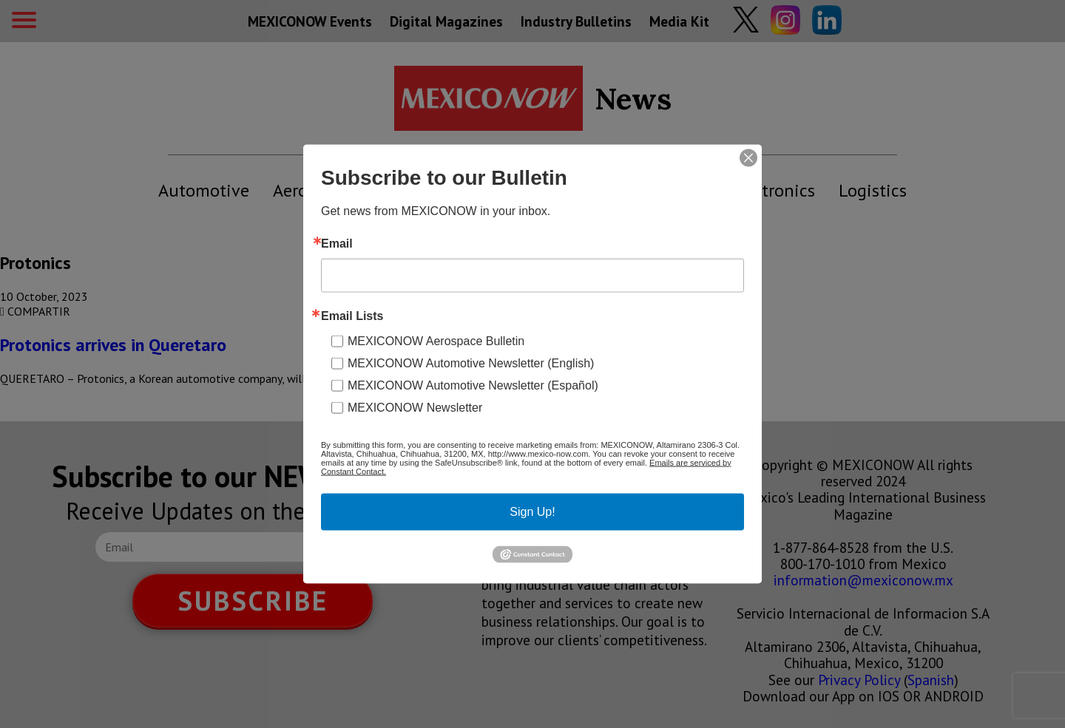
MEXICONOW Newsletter (415, 407)
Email (337, 243)
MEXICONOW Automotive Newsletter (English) (471, 362)
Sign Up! (532, 511)
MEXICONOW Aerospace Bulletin (436, 340)
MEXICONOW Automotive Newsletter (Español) (473, 384)
